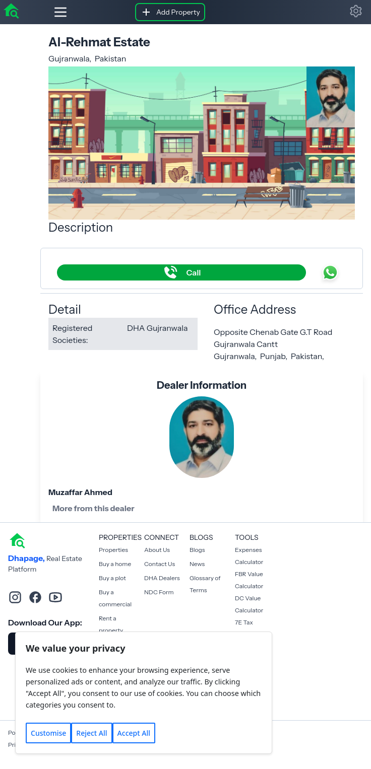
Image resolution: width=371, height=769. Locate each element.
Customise (48, 733)
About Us (157, 549)
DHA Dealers (162, 578)
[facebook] (35, 597)
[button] (356, 11)
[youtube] (55, 597)
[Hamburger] (52, 12)
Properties (113, 549)
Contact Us (159, 564)
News (197, 564)
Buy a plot (112, 578)
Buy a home (115, 564)
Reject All (91, 733)
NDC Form (159, 592)
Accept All (133, 733)
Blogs (197, 549)
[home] (11, 10)
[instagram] (15, 597)
